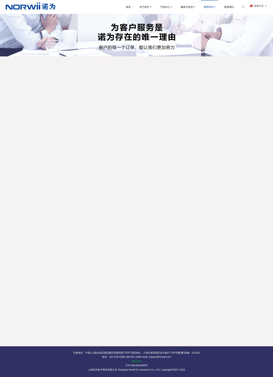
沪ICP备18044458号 (136, 365)
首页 (125, 7)
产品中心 (162, 7)
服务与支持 (184, 7)
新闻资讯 (205, 7)
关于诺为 (141, 7)
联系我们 (226, 7)
